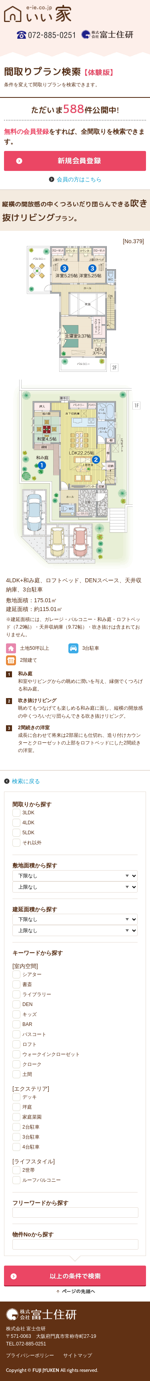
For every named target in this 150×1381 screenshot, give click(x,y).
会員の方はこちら (79, 179)
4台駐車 (31, 1147)
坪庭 (27, 1107)
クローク (32, 1064)
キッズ (29, 1014)
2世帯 (28, 1170)
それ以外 (32, 842)
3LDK (28, 813)
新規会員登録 (79, 161)
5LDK (28, 832)
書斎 (27, 984)
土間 (27, 1074)
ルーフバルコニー (41, 1180)
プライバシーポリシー (30, 1355)
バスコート (34, 1034)
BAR (27, 1024)
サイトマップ (77, 1355)
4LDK (28, 822)
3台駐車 (31, 1137)
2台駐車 (31, 1127)
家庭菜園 (32, 1117)
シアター (32, 974)
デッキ (29, 1097)
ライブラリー (36, 994)
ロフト (29, 1044)
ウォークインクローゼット (51, 1054)
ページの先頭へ (78, 1291)
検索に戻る (26, 781)
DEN (27, 1004)
